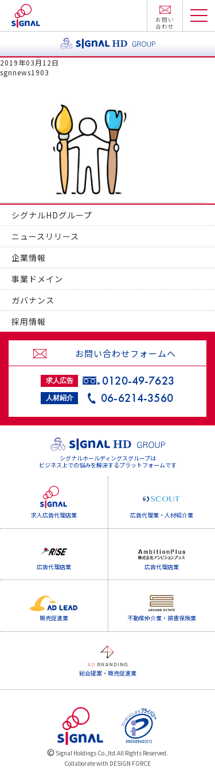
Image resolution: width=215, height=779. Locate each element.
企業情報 (28, 257)
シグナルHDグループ (51, 215)
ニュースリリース (45, 236)
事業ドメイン (37, 279)
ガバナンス (32, 300)
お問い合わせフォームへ (125, 353)
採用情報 (28, 321)
